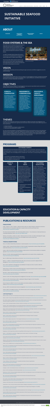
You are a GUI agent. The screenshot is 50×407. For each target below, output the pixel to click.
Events (30, 402)
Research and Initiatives (22, 402)
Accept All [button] (47, 405)
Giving (33, 402)
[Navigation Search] (46, 5)
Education (27, 402)
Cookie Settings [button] (43, 405)
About (17, 402)
